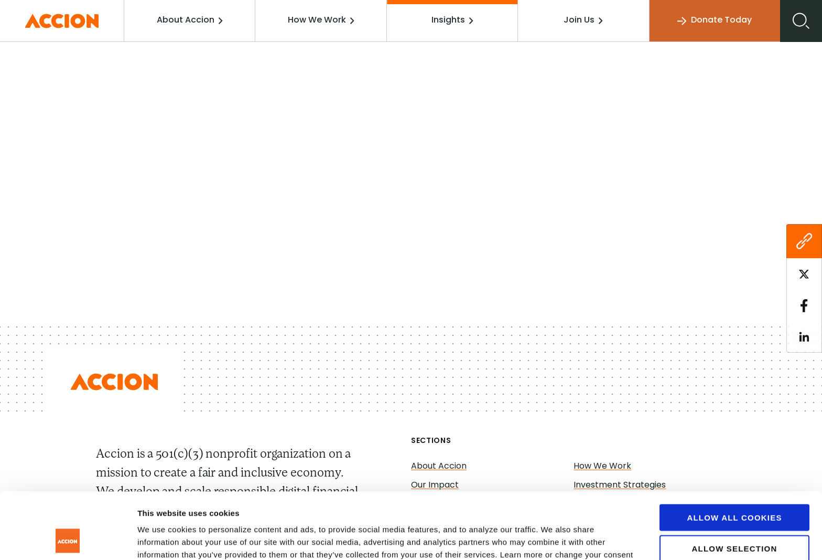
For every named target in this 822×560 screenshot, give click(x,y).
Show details (550, 539)
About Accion (190, 20)
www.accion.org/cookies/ (196, 505)
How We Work (321, 20)
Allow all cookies (734, 455)
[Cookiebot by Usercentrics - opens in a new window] (68, 539)
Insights (452, 20)
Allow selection (734, 486)
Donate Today (714, 20)
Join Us (583, 20)
